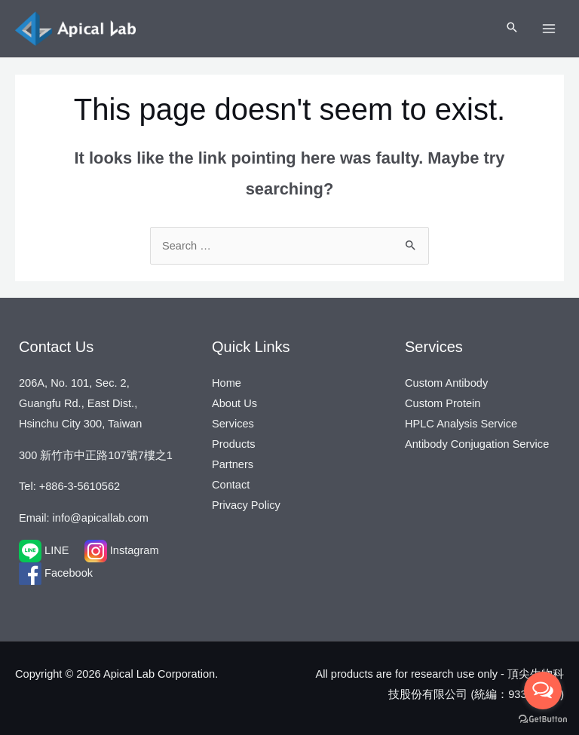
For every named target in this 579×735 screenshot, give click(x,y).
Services (233, 424)
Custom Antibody (446, 383)
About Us (234, 403)
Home (226, 383)
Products (234, 444)
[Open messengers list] (543, 690)
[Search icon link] (512, 28)
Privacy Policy (246, 505)
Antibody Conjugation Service (477, 444)
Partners (232, 464)
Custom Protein (442, 403)
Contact (231, 485)
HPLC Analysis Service (461, 424)
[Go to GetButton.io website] (543, 719)
